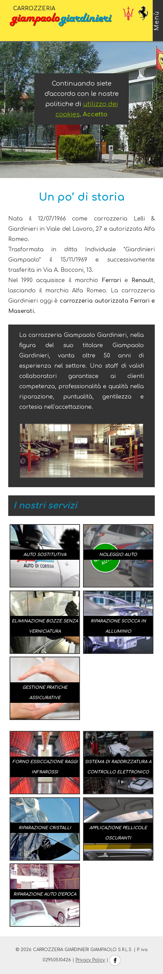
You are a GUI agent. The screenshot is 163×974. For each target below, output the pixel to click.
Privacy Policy (90, 960)
